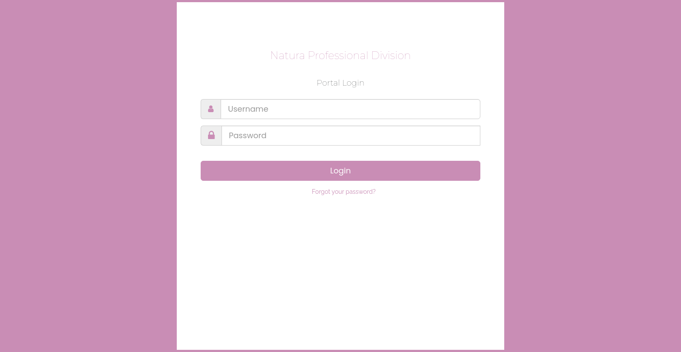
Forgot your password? (344, 191)
